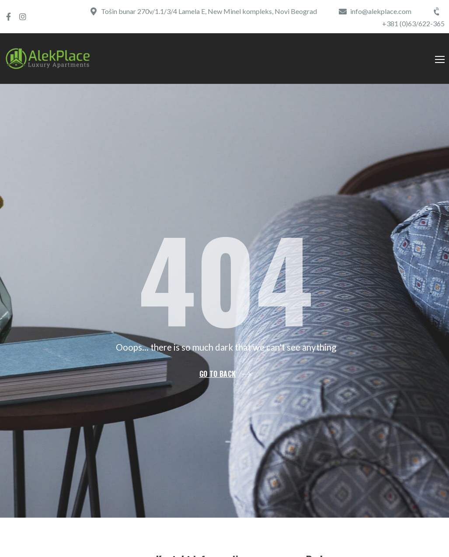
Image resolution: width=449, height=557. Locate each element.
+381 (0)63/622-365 (413, 23)
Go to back (217, 374)
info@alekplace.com (380, 11)
